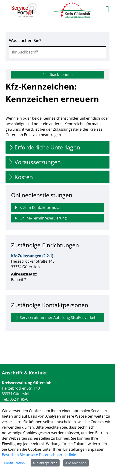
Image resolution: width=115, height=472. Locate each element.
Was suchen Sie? (25, 40)
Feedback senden (58, 74)
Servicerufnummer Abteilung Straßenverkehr (56, 317)
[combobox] (57, 52)
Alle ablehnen (76, 463)
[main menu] (107, 9)
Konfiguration (14, 463)
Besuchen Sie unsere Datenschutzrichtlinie (39, 454)
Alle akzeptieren (45, 463)
